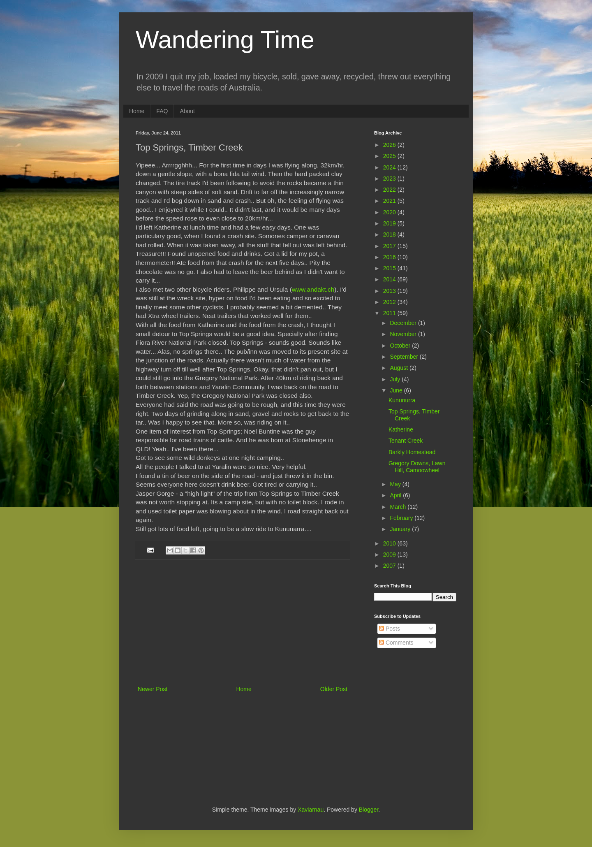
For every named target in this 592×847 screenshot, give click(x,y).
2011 (390, 313)
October (401, 345)
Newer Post (152, 689)
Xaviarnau (311, 809)
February (402, 518)
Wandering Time (225, 39)
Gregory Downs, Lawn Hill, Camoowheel (417, 466)
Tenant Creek (405, 440)
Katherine (400, 429)
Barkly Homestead (411, 452)
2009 (390, 554)
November (404, 334)
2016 (390, 257)
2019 (390, 223)
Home (136, 111)
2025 (390, 156)
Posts (389, 628)
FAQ (162, 111)
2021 (390, 200)
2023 (390, 178)
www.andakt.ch (313, 289)
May (396, 484)
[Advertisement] (242, 622)
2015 (390, 268)
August (399, 367)
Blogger (368, 809)
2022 (390, 189)
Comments (396, 642)
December (404, 323)
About (187, 111)
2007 (390, 565)
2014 (390, 279)
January (401, 529)
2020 (390, 212)
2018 (390, 234)
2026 (390, 145)
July (396, 379)
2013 (390, 291)
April (396, 495)
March (398, 507)
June (397, 390)
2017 (390, 246)
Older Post (333, 689)
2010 (390, 543)
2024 (390, 167)
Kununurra (401, 400)
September (404, 356)
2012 (390, 302)
